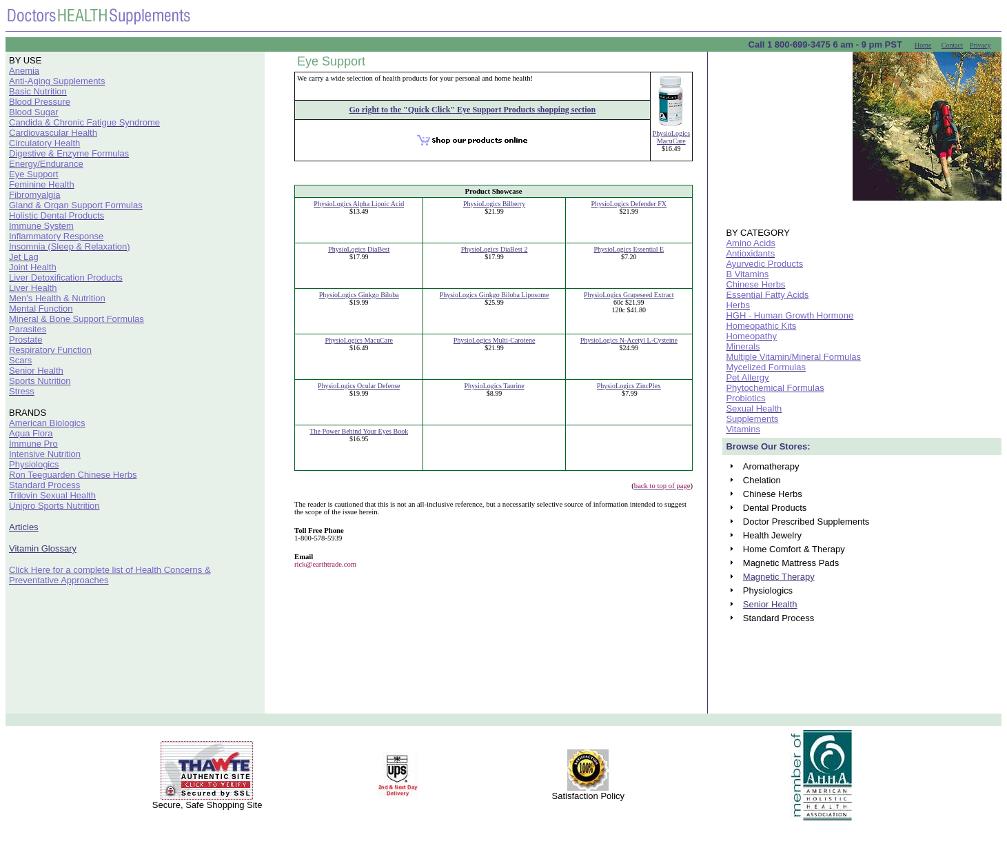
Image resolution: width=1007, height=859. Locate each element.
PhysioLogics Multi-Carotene (495, 340)
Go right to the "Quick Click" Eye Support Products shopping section (472, 109)
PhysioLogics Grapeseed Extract (629, 295)
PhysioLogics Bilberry (494, 204)
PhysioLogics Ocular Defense (359, 386)
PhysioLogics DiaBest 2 (494, 249)
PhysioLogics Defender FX (629, 204)
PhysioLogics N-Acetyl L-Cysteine (629, 340)
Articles (24, 527)
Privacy (980, 45)
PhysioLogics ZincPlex (629, 386)
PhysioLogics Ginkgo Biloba (359, 295)
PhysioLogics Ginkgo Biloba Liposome (494, 295)
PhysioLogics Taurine (494, 386)
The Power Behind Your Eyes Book (358, 431)
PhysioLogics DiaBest (358, 249)
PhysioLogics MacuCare (671, 137)
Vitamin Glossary (43, 548)
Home (923, 45)
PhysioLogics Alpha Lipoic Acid (359, 204)
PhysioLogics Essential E (629, 249)
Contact (952, 45)
